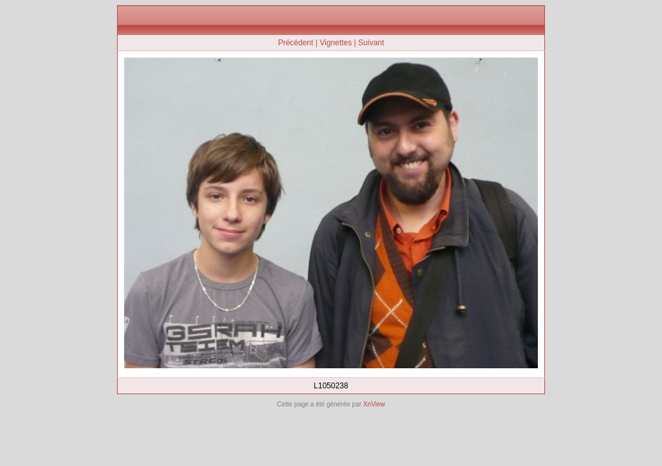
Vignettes (335, 42)
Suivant (371, 42)
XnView (374, 404)
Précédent (296, 42)
